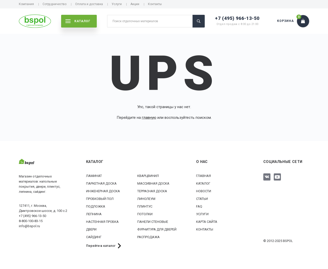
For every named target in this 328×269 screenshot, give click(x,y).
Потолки (145, 214)
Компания (26, 4)
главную (149, 117)
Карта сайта (206, 222)
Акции (134, 4)
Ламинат (94, 176)
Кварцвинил (148, 176)
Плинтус (144, 206)
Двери (91, 229)
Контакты (155, 4)
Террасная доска (152, 191)
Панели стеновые (152, 222)
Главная (203, 176)
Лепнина (94, 214)
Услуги (117, 4)
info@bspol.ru (29, 226)
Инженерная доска (103, 191)
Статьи (202, 199)
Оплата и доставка (89, 4)
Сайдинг (94, 237)
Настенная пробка (102, 222)
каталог (77, 21)
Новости (203, 191)
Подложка (95, 206)
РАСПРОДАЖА (148, 237)
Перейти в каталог (101, 246)
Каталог (203, 183)
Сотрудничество (54, 4)
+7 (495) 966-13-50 (237, 18)
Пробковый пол (100, 199)
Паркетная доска (101, 183)
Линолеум (146, 199)
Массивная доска (153, 183)
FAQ (199, 206)
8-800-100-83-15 (31, 221)
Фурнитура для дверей (156, 229)
